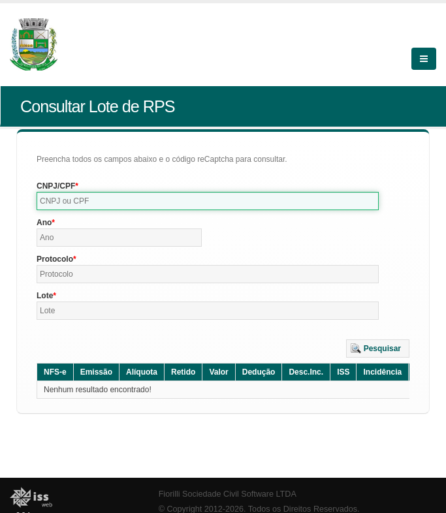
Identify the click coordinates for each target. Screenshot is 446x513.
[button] (377, 348)
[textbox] (208, 201)
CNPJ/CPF (56, 186)
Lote (45, 295)
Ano (44, 222)
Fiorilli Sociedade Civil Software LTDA (227, 494)
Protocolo (55, 259)
